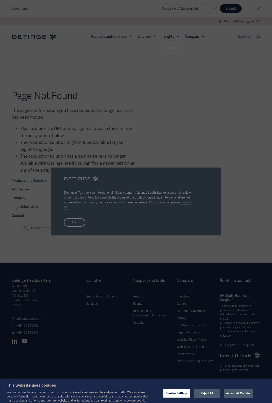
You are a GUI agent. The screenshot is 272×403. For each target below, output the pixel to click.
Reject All (207, 396)
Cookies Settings (177, 396)
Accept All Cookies (238, 396)
